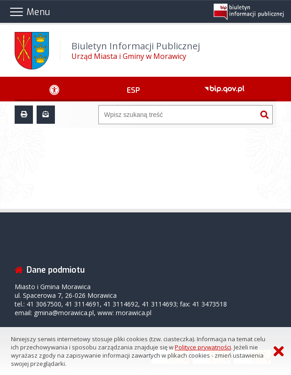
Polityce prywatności (203, 347)
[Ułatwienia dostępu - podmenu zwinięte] (55, 89)
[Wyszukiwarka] (178, 115)
